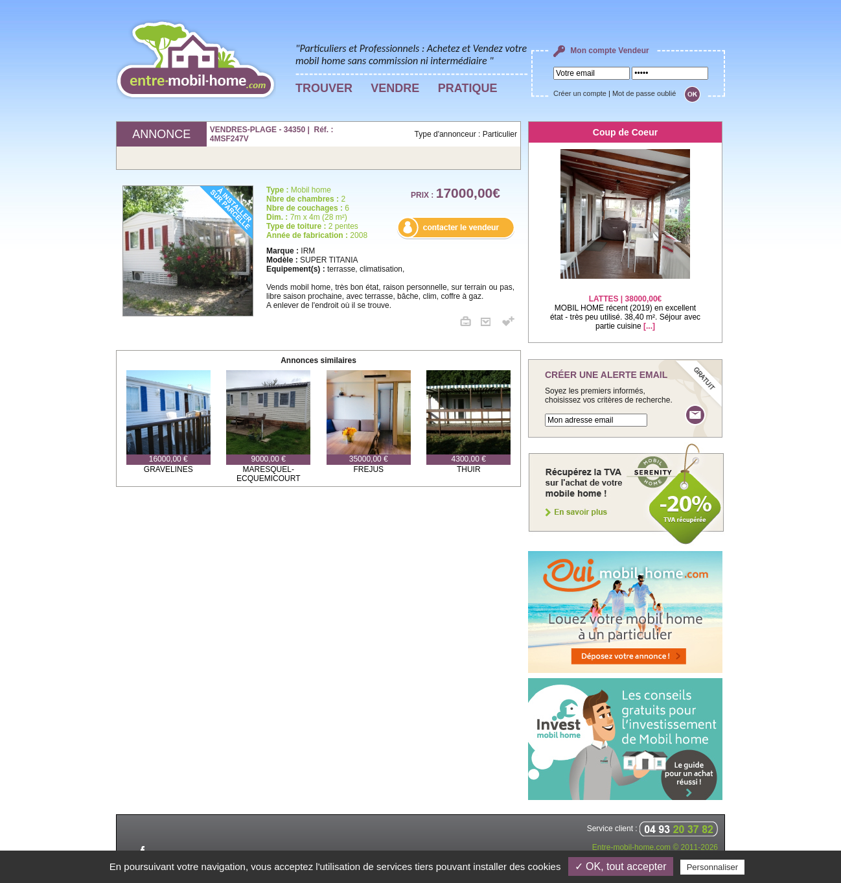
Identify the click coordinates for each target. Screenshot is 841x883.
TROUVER (323, 88)
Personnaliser (713, 867)
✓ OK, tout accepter (621, 866)
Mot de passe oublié (644, 93)
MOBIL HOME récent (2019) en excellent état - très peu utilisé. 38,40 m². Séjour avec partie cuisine (625, 304)
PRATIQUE (468, 88)
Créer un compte (579, 93)
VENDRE (395, 88)
